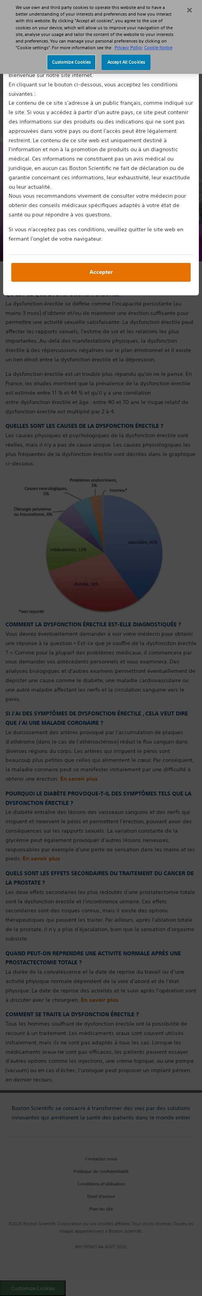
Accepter (101, 271)
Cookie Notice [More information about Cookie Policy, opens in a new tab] (158, 43)
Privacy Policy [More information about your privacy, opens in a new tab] (128, 43)
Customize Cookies (71, 58)
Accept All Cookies (126, 58)
